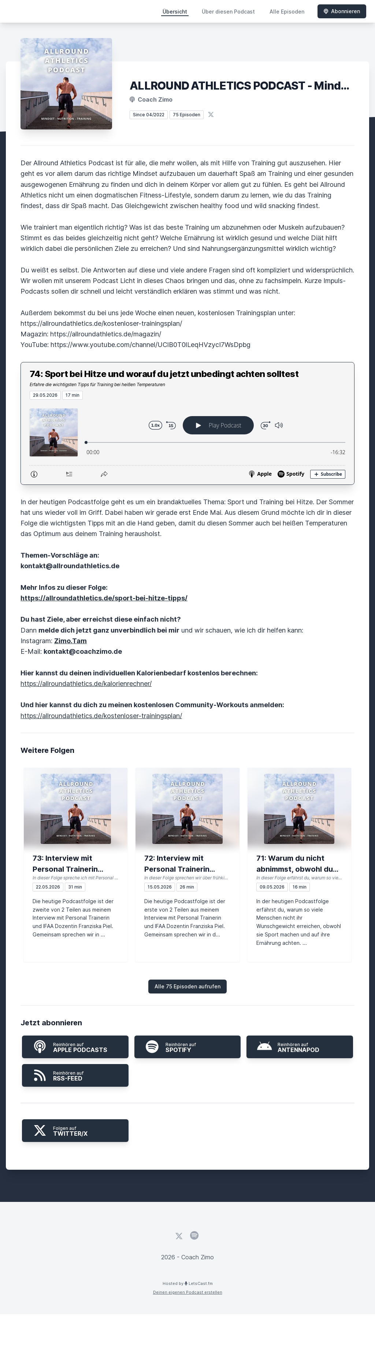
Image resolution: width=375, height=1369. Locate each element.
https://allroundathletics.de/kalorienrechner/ (86, 683)
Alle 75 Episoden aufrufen (187, 986)
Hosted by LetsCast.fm (188, 1283)
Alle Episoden (287, 11)
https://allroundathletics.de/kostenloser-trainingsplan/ (101, 716)
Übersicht (175, 11)
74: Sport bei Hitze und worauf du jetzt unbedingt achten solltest (164, 374)
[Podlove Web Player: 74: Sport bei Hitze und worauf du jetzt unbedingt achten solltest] (187, 442)
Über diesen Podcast (228, 11)
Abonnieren (342, 11)
